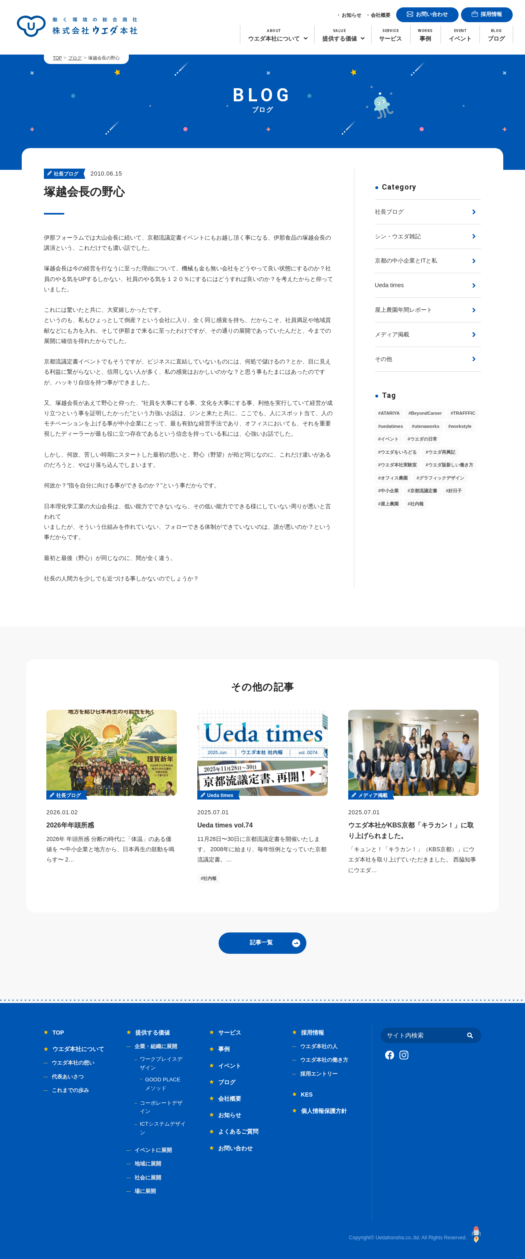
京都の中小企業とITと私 (406, 260)
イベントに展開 (153, 1150)
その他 (383, 359)
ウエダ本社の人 (319, 1046)
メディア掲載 (392, 334)
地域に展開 (148, 1164)
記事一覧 (261, 942)
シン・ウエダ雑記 (398, 236)
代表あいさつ (68, 1077)
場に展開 (145, 1191)
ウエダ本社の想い (73, 1063)
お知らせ (351, 15)
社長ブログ (389, 211)
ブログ (75, 57)
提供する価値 (152, 1032)
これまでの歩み (70, 1090)
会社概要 (380, 15)
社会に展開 (148, 1177)
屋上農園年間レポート (403, 309)
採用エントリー (319, 1074)
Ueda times (389, 285)
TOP (57, 57)
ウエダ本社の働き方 (324, 1060)
